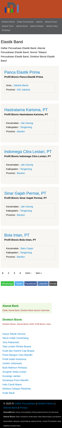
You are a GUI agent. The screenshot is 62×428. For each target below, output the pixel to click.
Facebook (30, 283)
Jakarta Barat (22, 26)
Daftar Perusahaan (25, 22)
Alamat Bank (10, 407)
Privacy (23, 407)
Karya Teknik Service (14, 333)
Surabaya (6, 30)
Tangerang (26, 127)
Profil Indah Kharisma (14, 359)
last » (39, 273)
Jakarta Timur (8, 26)
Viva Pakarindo (10, 342)
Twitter (19, 283)
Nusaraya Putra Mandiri (15, 380)
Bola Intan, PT (16, 235)
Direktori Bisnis (8, 22)
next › (28, 273)
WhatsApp (7, 283)
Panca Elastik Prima (22, 72)
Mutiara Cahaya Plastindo (16, 388)
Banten (21, 131)
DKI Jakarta (23, 89)
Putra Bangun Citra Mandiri (17, 354)
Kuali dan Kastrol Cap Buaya (18, 350)
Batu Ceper (27, 248)
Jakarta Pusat (51, 22)
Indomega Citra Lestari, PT (28, 151)
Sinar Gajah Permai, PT (25, 193)
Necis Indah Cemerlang (15, 338)
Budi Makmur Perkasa (14, 367)
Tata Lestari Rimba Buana (16, 346)
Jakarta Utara (52, 26)
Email (53, 283)
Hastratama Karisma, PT (26, 109)
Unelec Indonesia (12, 363)
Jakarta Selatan (37, 26)
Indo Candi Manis (12, 384)
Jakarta (39, 22)
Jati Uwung (27, 123)
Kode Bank (8, 392)
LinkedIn (43, 283)
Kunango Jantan (11, 376)
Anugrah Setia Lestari (14, 371)
